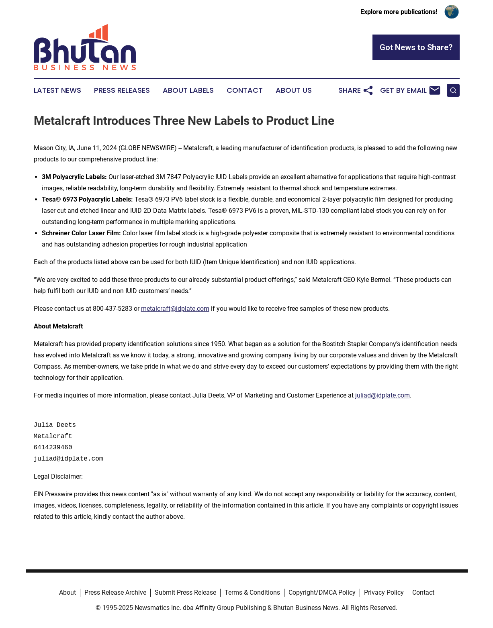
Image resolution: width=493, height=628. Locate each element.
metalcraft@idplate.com (175, 308)
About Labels (188, 90)
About (67, 592)
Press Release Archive (115, 592)
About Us (294, 90)
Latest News (57, 90)
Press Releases (122, 90)
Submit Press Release (185, 592)
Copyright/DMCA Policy (322, 592)
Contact (245, 90)
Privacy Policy (384, 592)
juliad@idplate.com (382, 395)
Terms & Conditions (252, 592)
